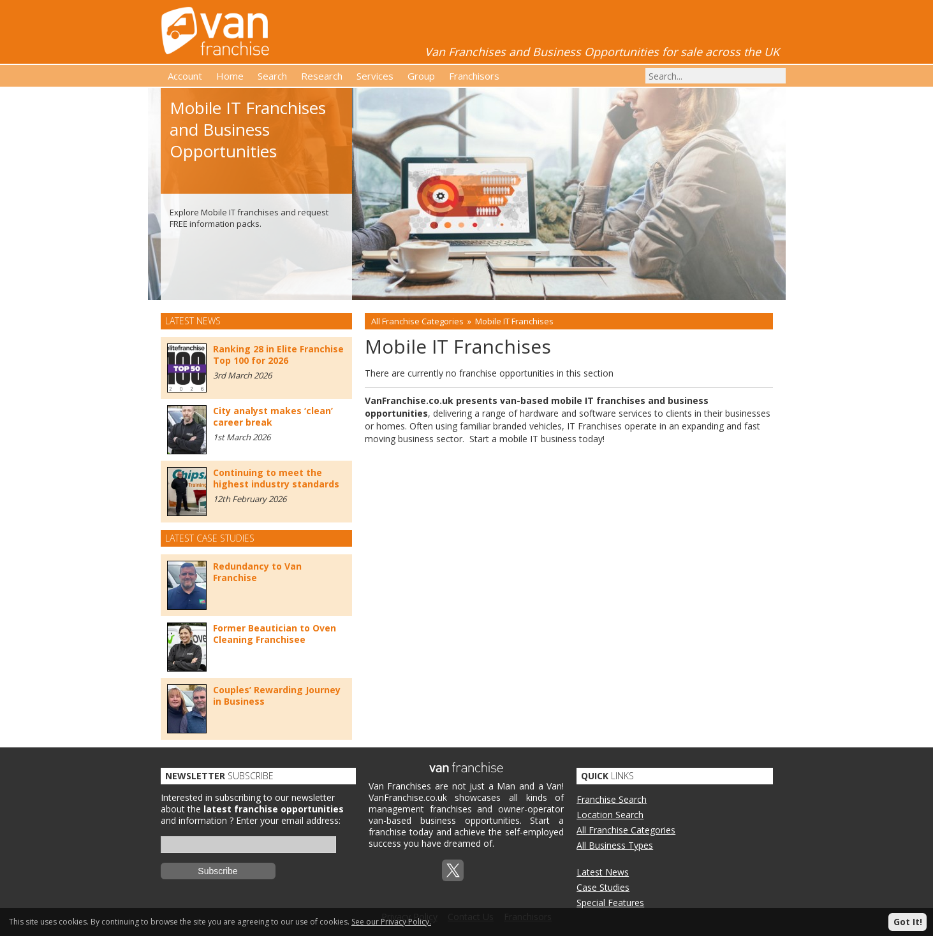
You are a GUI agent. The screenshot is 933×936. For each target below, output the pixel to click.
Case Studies (603, 887)
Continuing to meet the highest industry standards (276, 478)
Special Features (610, 902)
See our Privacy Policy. (391, 921)
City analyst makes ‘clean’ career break (273, 416)
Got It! (907, 922)
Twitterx (453, 870)
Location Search (610, 815)
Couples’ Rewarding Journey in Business (277, 695)
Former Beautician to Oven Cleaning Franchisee (274, 633)
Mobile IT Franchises (514, 321)
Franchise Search (612, 799)
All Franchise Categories (417, 321)
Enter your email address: (288, 820)
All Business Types (615, 845)
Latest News (603, 872)
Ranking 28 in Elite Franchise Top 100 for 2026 (278, 354)
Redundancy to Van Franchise (257, 572)
